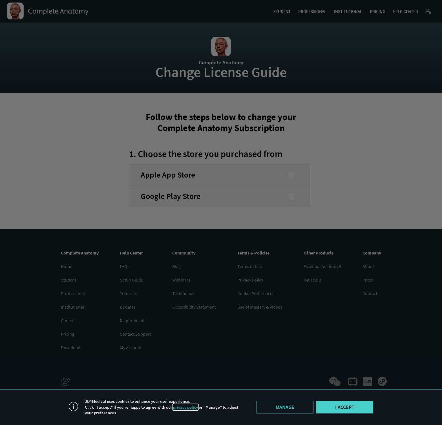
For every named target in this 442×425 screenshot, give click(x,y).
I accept (344, 407)
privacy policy (185, 407)
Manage (285, 407)
